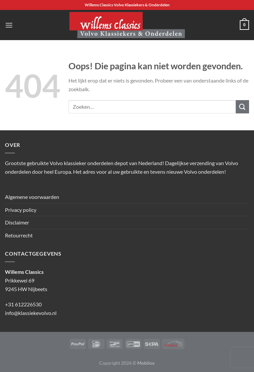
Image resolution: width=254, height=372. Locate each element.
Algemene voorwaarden (32, 197)
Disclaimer (17, 222)
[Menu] (9, 25)
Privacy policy (20, 210)
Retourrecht (19, 235)
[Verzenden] (242, 106)
